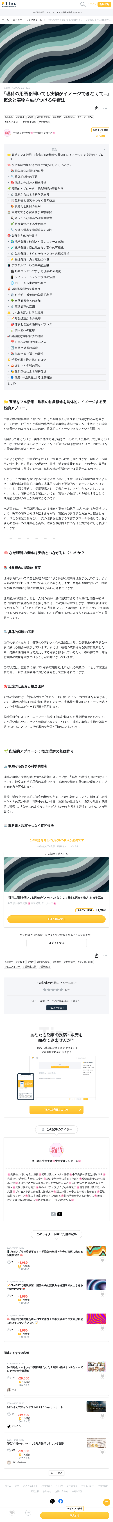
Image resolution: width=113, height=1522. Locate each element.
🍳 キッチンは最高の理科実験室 (31, 218)
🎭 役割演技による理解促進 (28, 371)
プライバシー (87, 1486)
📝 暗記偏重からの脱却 (25, 318)
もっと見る (56, 1473)
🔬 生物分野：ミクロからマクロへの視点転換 (39, 253)
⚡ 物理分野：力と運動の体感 (29, 259)
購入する (74, 1515)
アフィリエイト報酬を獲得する (62, 12)
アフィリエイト (30, 1486)
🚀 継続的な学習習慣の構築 (25, 336)
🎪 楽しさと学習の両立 (25, 365)
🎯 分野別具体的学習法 (22, 235)
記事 (17, 1486)
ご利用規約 (103, 1486)
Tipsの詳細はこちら (63, 1109)
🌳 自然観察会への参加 (25, 300)
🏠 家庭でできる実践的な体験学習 (29, 212)
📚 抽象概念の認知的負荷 (27, 171)
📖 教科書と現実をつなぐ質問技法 (32, 200)
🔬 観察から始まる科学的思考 (29, 194)
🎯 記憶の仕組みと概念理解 (28, 182)
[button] (96, 108)
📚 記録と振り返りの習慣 (27, 354)
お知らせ (47, 1491)
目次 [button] (79, 149)
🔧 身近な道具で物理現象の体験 (31, 230)
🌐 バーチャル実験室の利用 (28, 283)
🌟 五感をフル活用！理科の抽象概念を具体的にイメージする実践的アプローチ (55, 157)
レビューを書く (56, 1007)
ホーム (5, 20)
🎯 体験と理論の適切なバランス (31, 324)
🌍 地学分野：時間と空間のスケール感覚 (37, 241)
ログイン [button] (91, 4)
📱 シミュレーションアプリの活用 (32, 277)
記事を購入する (56, 919)
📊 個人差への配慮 (22, 330)
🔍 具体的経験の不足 (24, 176)
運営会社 (35, 1491)
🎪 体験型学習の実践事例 (23, 289)
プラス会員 (72, 1486)
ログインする (56, 943)
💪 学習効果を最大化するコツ (26, 359)
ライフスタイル (34, 20)
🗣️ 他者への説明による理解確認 (31, 377)
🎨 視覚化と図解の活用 (25, 206)
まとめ (11, 383)
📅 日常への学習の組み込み (28, 342)
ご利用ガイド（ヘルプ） (52, 1486)
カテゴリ (17, 20)
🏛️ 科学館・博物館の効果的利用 (31, 294)
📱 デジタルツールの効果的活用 (28, 265)
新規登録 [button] (104, 4)
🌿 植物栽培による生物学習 (28, 224)
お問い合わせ (61, 1491)
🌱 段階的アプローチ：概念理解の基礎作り (35, 188)
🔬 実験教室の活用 (22, 306)
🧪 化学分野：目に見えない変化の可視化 (37, 247)
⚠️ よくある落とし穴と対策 (25, 312)
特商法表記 (77, 1491)
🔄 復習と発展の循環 (24, 348)
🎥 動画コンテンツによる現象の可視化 (35, 271)
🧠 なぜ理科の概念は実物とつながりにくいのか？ (39, 165)
